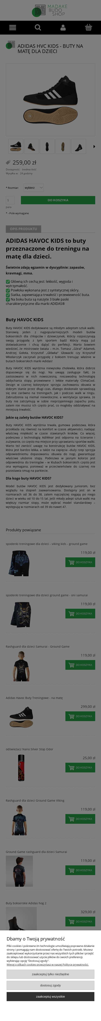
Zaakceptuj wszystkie (50, 996)
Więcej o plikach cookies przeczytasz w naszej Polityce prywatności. (48, 964)
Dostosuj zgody (50, 985)
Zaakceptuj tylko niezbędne (50, 974)
